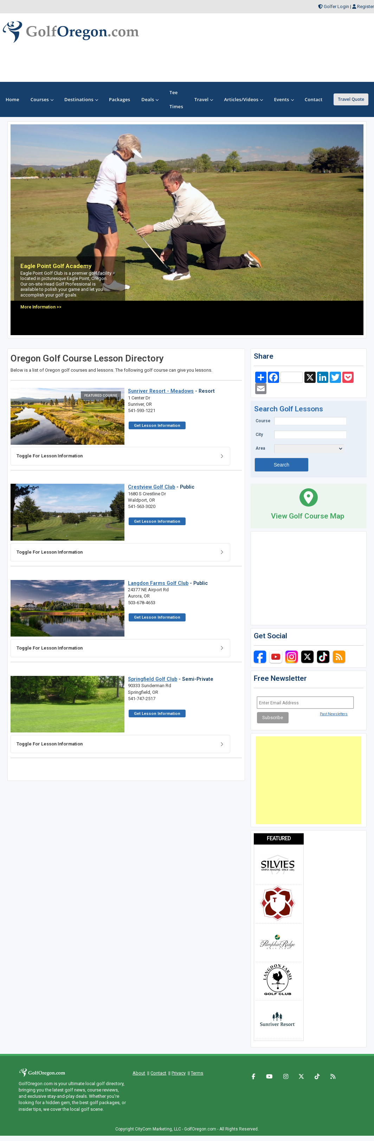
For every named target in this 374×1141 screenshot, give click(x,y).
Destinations (81, 99)
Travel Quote (351, 99)
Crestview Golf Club (151, 487)
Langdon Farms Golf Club (158, 583)
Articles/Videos (243, 99)
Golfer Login (336, 6)
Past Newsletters (334, 714)
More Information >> (41, 307)
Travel (203, 99)
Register (365, 6)
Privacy (179, 1073)
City (259, 434)
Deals (149, 99)
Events (283, 99)
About (139, 1073)
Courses (42, 99)
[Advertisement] (308, 780)
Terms (197, 1073)
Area (260, 448)
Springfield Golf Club (152, 679)
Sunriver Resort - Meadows (161, 391)
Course (263, 420)
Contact (158, 1073)
